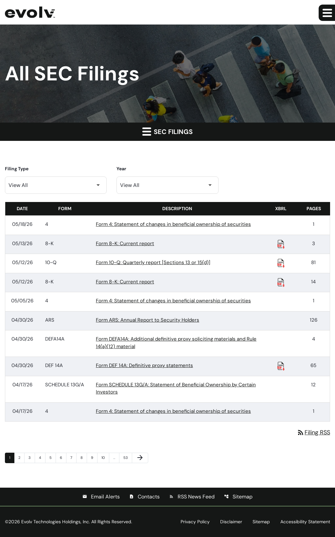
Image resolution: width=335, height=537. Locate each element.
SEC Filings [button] (167, 131)
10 (105, 457)
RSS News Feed (192, 496)
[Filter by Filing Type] (56, 185)
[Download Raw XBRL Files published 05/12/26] (281, 263)
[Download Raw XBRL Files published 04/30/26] (281, 366)
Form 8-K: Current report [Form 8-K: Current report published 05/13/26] (125, 243)
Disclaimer (231, 521)
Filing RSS (313, 432)
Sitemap (238, 496)
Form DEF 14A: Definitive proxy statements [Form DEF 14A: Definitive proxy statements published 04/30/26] (144, 365)
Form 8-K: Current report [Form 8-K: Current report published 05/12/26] (125, 281)
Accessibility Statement (305, 521)
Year (121, 169)
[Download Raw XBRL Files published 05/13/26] (281, 244)
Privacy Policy (195, 521)
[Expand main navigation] (327, 13)
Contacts (144, 496)
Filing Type (16, 169)
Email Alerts (101, 496)
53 (127, 457)
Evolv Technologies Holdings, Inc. (55, 522)
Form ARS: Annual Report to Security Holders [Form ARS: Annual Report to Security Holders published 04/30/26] (147, 320)
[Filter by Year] (167, 185)
